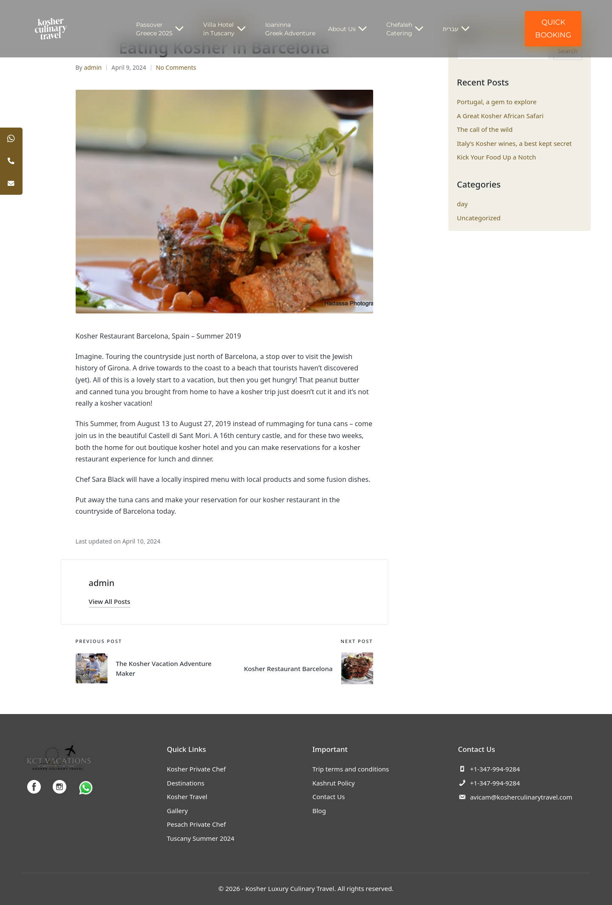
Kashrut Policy (333, 783)
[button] (109, 601)
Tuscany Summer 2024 (201, 838)
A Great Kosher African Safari (500, 115)
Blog (319, 810)
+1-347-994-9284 (489, 769)
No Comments (176, 67)
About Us (351, 29)
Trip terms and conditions (350, 769)
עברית (459, 29)
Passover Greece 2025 (163, 29)
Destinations (185, 783)
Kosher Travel (187, 796)
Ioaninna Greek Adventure (290, 29)
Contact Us (328, 796)
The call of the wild (485, 129)
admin (102, 583)
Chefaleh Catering (408, 29)
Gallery (177, 810)
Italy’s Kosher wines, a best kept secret (514, 143)
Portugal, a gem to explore (496, 101)
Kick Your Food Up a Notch (496, 157)
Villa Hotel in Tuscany (227, 29)
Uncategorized (479, 217)
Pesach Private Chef (196, 824)
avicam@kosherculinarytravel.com (515, 797)
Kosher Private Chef (196, 769)
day (462, 203)
